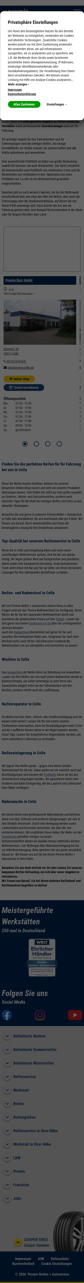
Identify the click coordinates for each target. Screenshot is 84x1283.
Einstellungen (57, 104)
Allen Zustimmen (24, 104)
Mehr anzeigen (18, 84)
